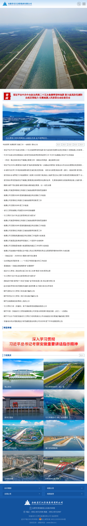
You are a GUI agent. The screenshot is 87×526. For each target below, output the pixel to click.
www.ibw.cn (51, 523)
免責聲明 (54, 516)
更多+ (59, 144)
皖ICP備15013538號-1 (30, 519)
